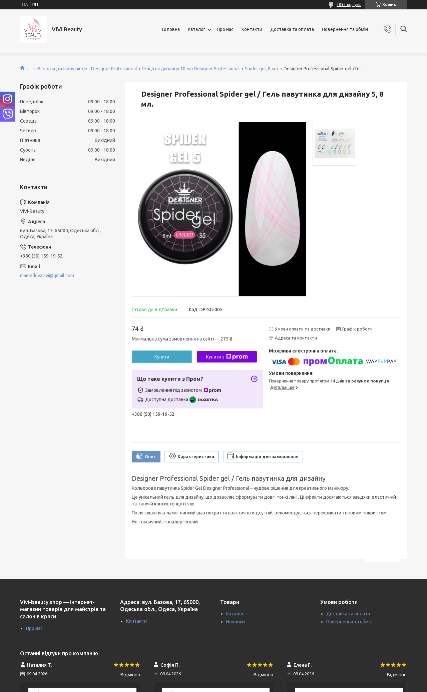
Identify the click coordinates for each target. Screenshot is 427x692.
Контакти (252, 29)
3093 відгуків (349, 4)
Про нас (225, 29)
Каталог (196, 29)
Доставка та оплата (292, 29)
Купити (161, 356)
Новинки (235, 621)
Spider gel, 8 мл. (262, 68)
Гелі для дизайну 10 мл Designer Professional (191, 68)
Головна (171, 29)
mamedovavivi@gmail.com (47, 275)
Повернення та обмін (345, 29)
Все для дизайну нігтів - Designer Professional (87, 68)
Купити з (227, 357)
